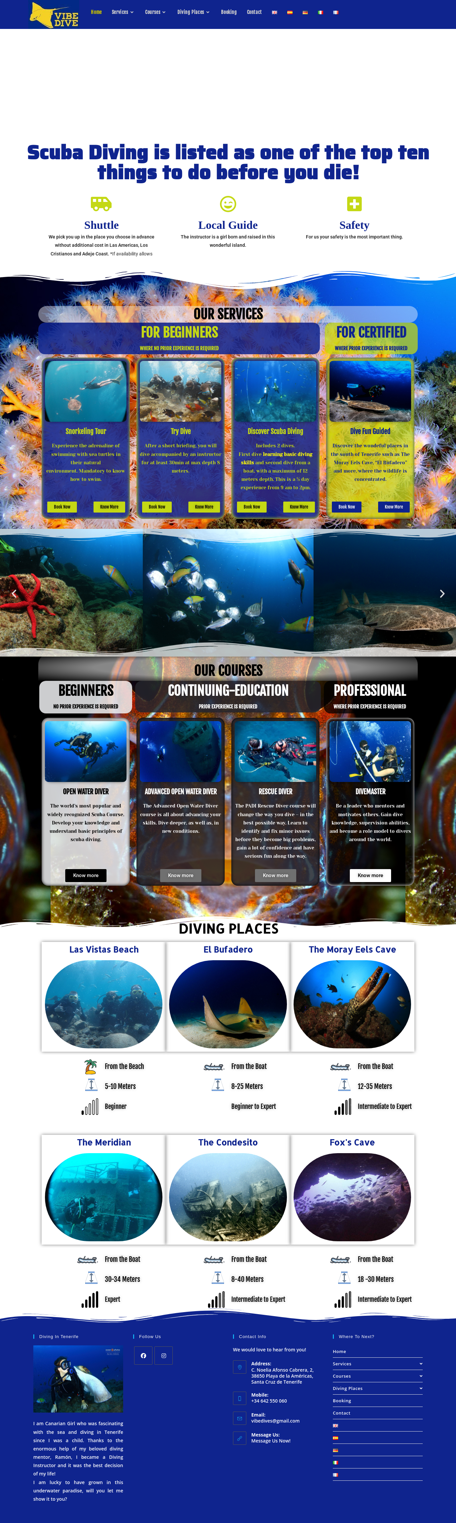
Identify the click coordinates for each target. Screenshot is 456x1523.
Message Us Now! (271, 1440)
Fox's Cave (352, 1141)
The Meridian (104, 1141)
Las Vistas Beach (103, 948)
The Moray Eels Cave (352, 948)
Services (378, 1362)
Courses (378, 1375)
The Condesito (228, 1141)
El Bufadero (228, 948)
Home (339, 1350)
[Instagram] (163, 1354)
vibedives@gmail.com (275, 1420)
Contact (341, 1412)
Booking (342, 1399)
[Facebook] (143, 1354)
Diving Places (378, 1387)
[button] (14, 592)
